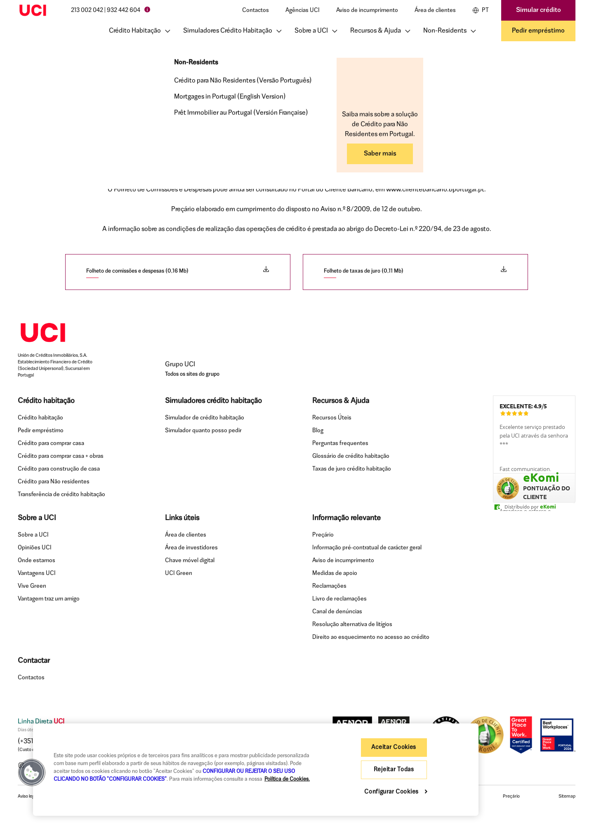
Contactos (255, 10)
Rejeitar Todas (394, 770)
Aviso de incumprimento (367, 10)
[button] (32, 772)
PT (480, 10)
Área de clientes (435, 10)
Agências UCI (302, 10)
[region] (255, 769)
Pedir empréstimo (538, 31)
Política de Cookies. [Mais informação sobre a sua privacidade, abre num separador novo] (287, 779)
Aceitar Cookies (393, 747)
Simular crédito (538, 10)
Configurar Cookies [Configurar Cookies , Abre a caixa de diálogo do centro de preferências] (392, 792)
